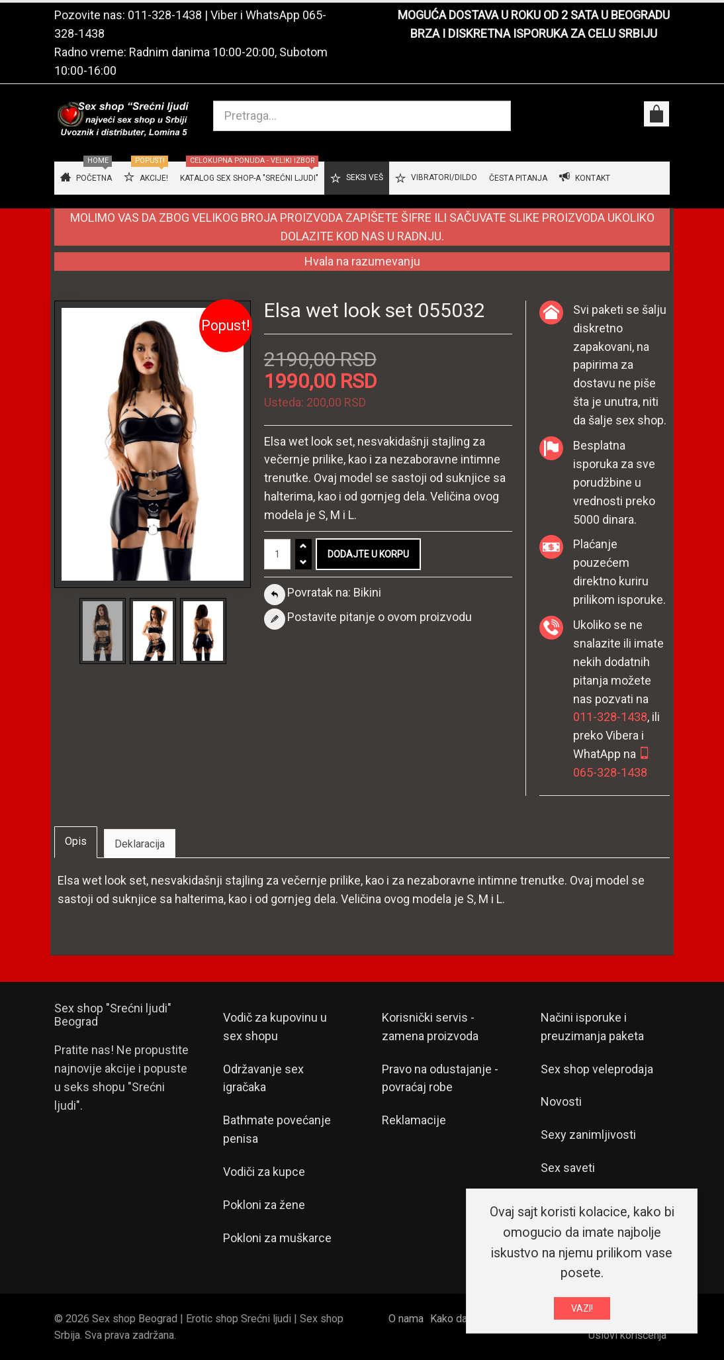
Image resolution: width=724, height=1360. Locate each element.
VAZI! (582, 1311)
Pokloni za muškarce (277, 1238)
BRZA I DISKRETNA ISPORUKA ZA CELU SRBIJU (533, 33)
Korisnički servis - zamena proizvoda (430, 1026)
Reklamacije (414, 1120)
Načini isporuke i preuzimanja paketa (592, 1026)
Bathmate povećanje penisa (277, 1129)
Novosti (561, 1101)
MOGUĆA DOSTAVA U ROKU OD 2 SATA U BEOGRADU (534, 15)
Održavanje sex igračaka (263, 1078)
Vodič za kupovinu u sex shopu (275, 1026)
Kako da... (451, 1318)
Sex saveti (568, 1168)
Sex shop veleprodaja (597, 1069)
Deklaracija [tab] (139, 844)
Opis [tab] (76, 841)
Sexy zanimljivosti (588, 1134)
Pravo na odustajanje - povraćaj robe (440, 1078)
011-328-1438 (165, 15)
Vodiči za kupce (264, 1172)
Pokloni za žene (264, 1205)
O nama (406, 1318)
